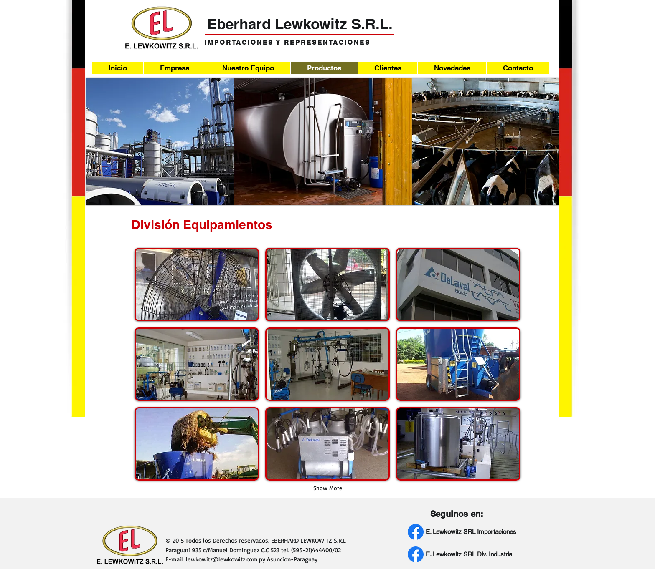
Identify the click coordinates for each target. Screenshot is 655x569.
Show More (327, 487)
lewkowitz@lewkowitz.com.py (225, 559)
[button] (197, 284)
